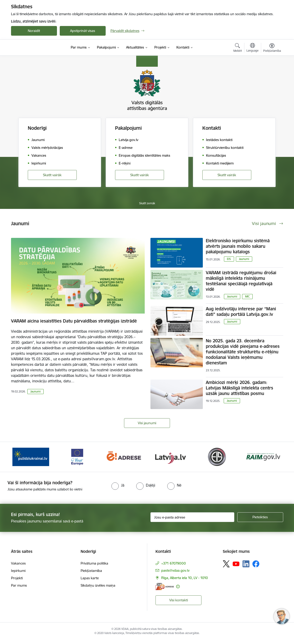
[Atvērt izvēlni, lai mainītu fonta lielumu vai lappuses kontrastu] (272, 48)
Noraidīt (34, 31)
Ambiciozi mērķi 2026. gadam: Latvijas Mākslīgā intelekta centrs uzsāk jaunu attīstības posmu (239, 388)
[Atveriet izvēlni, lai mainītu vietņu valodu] (252, 48)
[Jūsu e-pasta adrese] (192, 517)
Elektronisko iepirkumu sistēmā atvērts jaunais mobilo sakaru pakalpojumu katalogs (238, 246)
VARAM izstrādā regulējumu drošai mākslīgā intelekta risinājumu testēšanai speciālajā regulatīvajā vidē (241, 281)
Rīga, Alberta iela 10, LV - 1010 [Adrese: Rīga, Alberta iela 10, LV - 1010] (184, 578)
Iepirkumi (18, 570)
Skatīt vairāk (52, 175)
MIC (247, 296)
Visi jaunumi (147, 423)
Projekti (17, 578)
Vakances (18, 563)
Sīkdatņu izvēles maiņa (98, 585)
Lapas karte (90, 578)
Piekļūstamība (91, 570)
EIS (229, 259)
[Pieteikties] (260, 517)
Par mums (19, 585)
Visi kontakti (178, 600)
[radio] (117, 485)
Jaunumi (35, 391)
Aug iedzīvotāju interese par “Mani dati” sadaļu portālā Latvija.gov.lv (241, 311)
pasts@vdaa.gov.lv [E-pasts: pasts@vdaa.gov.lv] (175, 570)
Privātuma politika (94, 563)
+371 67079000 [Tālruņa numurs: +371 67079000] (173, 563)
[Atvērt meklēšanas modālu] (237, 48)
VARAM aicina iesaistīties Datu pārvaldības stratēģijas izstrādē (74, 321)
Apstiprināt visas (82, 31)
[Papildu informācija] (178, 586)
